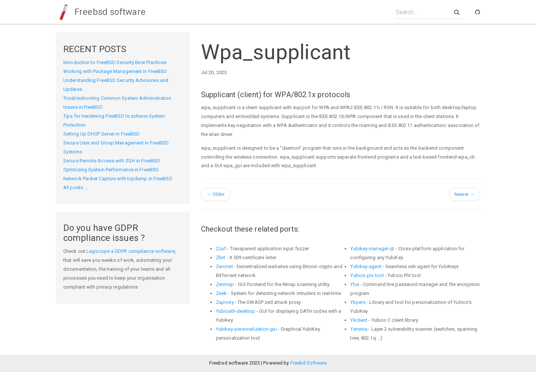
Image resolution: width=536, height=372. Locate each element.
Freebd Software (308, 363)
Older (215, 194)
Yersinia (358, 329)
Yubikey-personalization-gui (246, 329)
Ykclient (358, 320)
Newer (464, 194)
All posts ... (75, 187)
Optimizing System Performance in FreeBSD (111, 169)
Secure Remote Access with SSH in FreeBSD (111, 160)
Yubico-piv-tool (367, 275)
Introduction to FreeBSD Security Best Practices (114, 62)
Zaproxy (225, 302)
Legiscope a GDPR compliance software (130, 251)
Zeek (221, 293)
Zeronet (224, 266)
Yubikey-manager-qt (372, 248)
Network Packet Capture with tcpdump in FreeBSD (117, 178)
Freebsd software (101, 12)
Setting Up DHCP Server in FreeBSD (101, 134)
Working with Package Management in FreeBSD (115, 71)
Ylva (354, 284)
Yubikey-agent (365, 266)
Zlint (221, 257)
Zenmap (225, 284)
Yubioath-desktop (235, 311)
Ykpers (358, 302)
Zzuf (221, 248)
